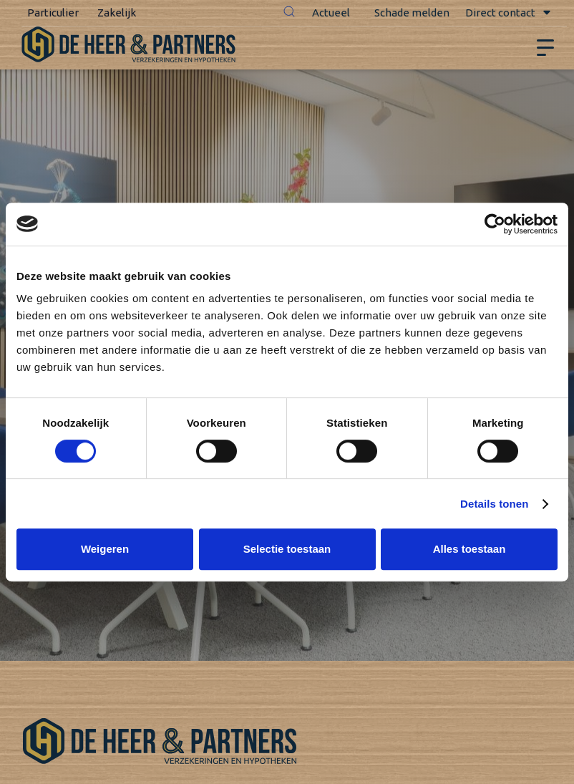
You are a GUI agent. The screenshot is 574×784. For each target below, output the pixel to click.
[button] (289, 12)
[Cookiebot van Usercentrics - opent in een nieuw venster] (495, 224)
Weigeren (105, 549)
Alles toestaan (469, 549)
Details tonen (494, 504)
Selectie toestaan (287, 549)
